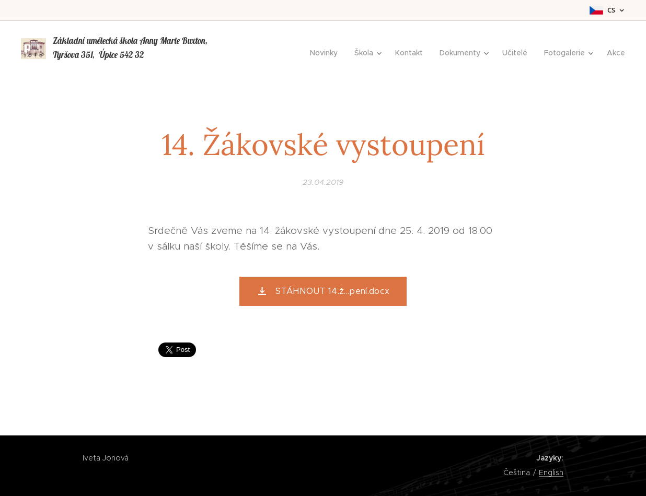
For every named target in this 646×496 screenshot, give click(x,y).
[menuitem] (326, 53)
